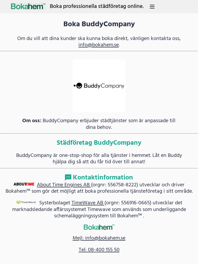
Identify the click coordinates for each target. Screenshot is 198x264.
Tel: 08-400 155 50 (99, 250)
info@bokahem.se (98, 45)
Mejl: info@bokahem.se (99, 238)
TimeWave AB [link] (88, 203)
